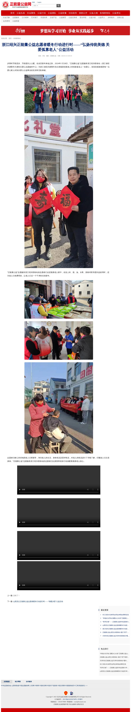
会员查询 (6, 21)
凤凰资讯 (82, 685)
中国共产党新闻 (52, 685)
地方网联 (18, 681)
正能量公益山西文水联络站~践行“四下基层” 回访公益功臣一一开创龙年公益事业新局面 (115, 632)
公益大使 (92, 17)
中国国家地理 (69, 685)
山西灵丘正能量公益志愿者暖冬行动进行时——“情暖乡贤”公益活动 (38, 601)
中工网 (76, 685)
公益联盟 (15, 21)
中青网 (37, 685)
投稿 (33, 2)
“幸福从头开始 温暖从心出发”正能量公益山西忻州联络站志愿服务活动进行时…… (115, 618)
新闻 (35, 5)
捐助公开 (83, 13)
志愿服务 (15, 17)
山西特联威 (15, 685)
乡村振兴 (111, 17)
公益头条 (21, 13)
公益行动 (41, 13)
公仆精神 (25, 17)
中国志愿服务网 (24, 685)
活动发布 (73, 13)
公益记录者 (73, 17)
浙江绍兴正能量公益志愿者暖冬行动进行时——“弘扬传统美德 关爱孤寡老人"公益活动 (115, 629)
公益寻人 (101, 17)
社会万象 (6, 17)
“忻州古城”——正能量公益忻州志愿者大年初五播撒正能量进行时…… (115, 622)
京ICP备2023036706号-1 (70, 699)
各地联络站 (105, 13)
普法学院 (83, 17)
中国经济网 (43, 685)
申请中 (80, 699)
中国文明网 (61, 685)
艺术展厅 (34, 17)
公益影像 (62, 13)
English (39, 2)
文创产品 (53, 17)
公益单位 (116, 13)
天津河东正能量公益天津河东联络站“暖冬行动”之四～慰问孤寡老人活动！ (115, 636)
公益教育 (62, 17)
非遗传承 (44, 17)
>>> (86, 685)
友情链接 (7, 681)
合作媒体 (29, 681)
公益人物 (93, 13)
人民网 (32, 685)
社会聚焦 (31, 13)
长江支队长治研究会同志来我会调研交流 (114, 614)
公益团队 (52, 13)
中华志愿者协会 (6, 685)
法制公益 (120, 17)
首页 (12, 13)
